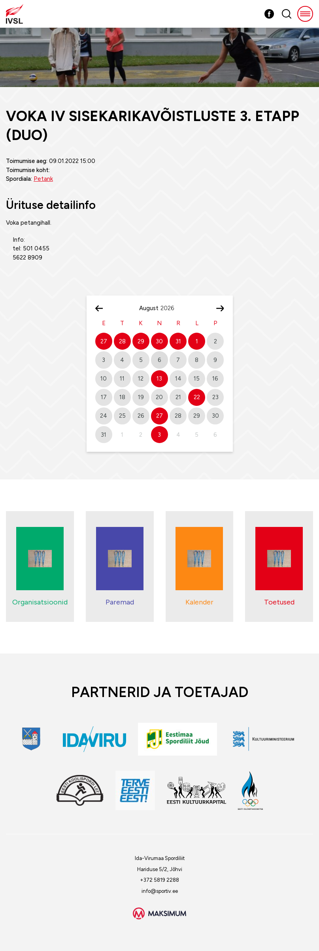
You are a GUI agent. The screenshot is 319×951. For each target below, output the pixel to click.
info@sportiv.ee (160, 891)
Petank (43, 178)
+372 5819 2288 (159, 880)
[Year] (170, 308)
